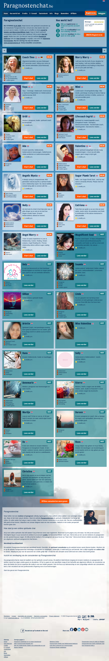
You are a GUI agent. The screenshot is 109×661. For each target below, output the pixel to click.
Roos (79, 442)
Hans (26, 353)
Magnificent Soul (85, 235)
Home (6, 13)
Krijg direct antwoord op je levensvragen (61, 645)
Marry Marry (83, 57)
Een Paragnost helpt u (88, 645)
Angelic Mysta (31, 175)
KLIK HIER (17, 26)
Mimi (79, 87)
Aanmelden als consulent (25, 616)
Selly (79, 353)
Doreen (80, 412)
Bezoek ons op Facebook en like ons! (34, 630)
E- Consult (33, 13)
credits (45, 535)
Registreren (91, 13)
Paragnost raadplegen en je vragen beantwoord (27, 641)
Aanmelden (65, 13)
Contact (14, 616)
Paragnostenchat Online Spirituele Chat (93, 643)
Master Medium (18, 647)
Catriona (81, 205)
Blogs (57, 13)
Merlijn (27, 412)
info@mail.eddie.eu (13, 618)
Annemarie (29, 382)
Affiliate (74, 13)
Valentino (83, 146)
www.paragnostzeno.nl (12, 43)
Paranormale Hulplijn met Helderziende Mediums (63, 643)
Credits (24, 13)
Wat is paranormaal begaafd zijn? (23, 643)
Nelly (26, 205)
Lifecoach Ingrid (85, 116)
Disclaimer (7, 616)
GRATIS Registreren (94, 34)
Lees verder (42, 78)
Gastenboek (43, 13)
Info (51, 13)
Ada (25, 146)
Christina (28, 471)
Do (25, 442)
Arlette (27, 323)
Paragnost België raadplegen (58, 647)
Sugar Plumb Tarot (86, 175)
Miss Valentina (84, 323)
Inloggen (101, 13)
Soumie (80, 264)
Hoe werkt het (15, 13)
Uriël (26, 116)
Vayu (27, 87)
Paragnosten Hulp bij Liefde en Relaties (93, 641)
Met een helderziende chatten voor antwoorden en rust (29, 645)
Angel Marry (30, 235)
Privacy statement (54, 616)
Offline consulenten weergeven (54, 501)
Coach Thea (32, 57)
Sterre (80, 382)
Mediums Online (54, 641)
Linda (79, 294)
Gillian (27, 294)
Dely (26, 264)
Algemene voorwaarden (40, 616)
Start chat (28, 78)
